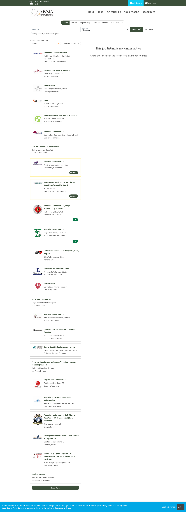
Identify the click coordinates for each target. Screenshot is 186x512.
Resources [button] (149, 12)
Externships (114, 12)
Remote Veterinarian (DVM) (55, 52)
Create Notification (71, 43)
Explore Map (85, 22)
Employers (150, 2)
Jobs (100, 12)
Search (65, 22)
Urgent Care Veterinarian (55, 380)
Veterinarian (49, 85)
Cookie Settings (168, 507)
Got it (180, 507)
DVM (46, 100)
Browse (74, 22)
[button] (149, 29)
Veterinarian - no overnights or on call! (60, 115)
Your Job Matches (101, 22)
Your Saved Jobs (117, 22)
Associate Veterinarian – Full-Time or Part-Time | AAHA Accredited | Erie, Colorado (60, 418)
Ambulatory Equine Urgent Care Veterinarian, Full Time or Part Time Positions (59, 456)
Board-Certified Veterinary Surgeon (59, 347)
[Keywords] (55, 29)
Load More (55, 488)
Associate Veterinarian (54, 131)
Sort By (34, 43)
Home (91, 12)
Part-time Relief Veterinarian (56, 268)
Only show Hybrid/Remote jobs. (46, 33)
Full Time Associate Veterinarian (45, 146)
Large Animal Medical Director (57, 70)
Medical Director (39, 474)
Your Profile (131, 12)
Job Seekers (136, 2)
